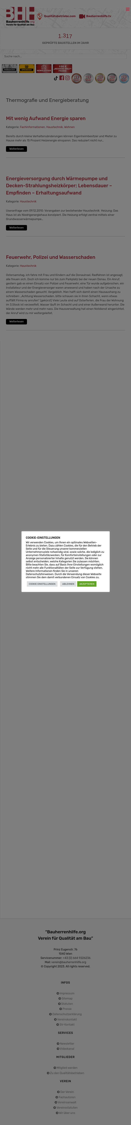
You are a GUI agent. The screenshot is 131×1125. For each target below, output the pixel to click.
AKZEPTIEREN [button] (86, 584)
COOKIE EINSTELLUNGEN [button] (42, 584)
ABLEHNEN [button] (68, 584)
